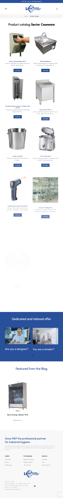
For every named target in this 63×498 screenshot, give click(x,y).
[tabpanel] (18, 338)
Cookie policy (8, 465)
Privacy (7, 462)
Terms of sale (27, 465)
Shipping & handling (28, 459)
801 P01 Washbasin (45, 61)
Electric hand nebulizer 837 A (17, 61)
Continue (17, 70)
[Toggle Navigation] (6, 9)
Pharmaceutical (46, 465)
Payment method (27, 462)
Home (25, 16)
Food (43, 462)
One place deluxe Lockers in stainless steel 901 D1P (17, 129)
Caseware (44, 459)
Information (8, 459)
